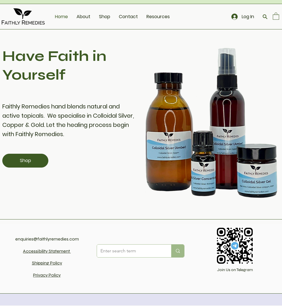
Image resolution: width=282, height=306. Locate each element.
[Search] (265, 16)
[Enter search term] (129, 251)
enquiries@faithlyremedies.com (47, 239)
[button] (276, 16)
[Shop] (25, 161)
